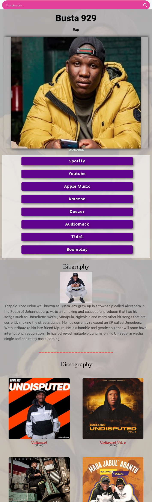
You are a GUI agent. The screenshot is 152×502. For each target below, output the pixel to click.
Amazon (77, 199)
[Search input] (73, 5)
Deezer (77, 212)
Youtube (77, 174)
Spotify (77, 161)
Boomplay (77, 249)
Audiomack (77, 224)
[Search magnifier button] (145, 5)
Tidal (77, 237)
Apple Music (77, 186)
